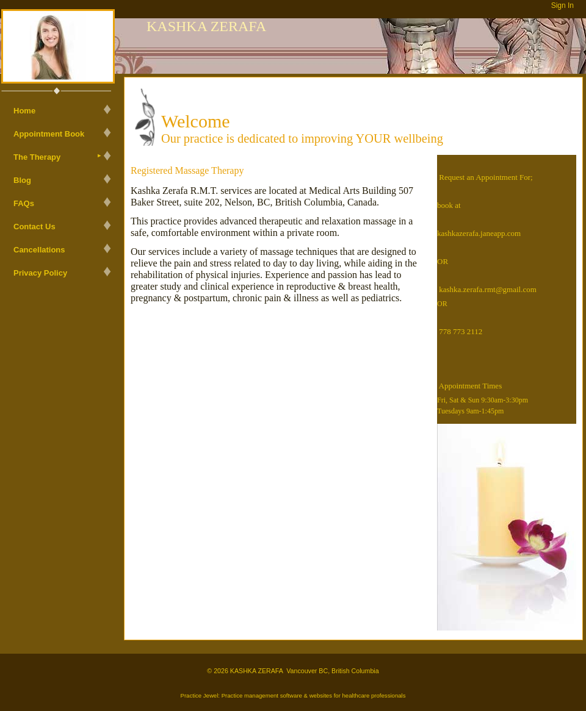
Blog (22, 180)
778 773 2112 (460, 331)
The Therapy (36, 157)
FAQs (23, 203)
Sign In (562, 5)
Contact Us (34, 226)
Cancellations (39, 249)
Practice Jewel (199, 695)
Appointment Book (48, 133)
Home (24, 110)
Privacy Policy (40, 272)
